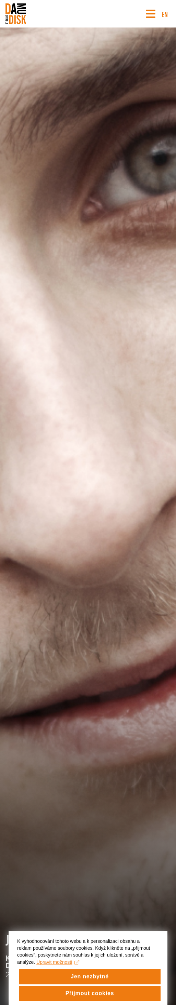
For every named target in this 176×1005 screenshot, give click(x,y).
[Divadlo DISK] (15, 13)
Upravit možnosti (57, 967)
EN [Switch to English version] (165, 14)
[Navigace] (150, 13)
